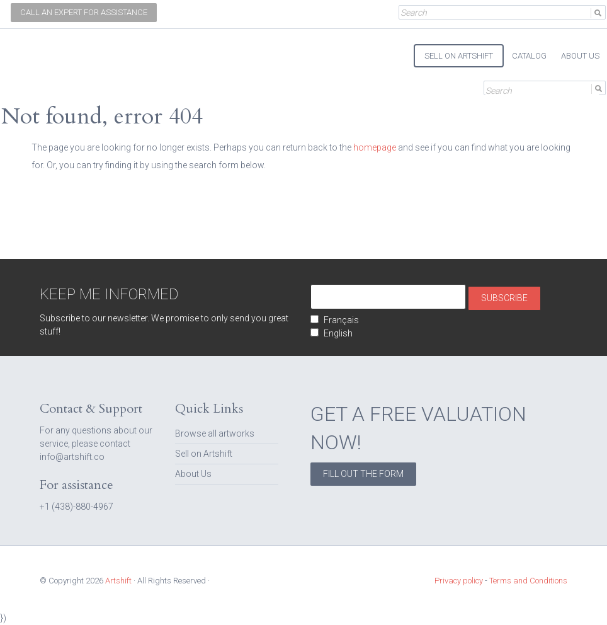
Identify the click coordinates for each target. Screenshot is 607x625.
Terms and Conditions (528, 580)
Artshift (32, 50)
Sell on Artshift (203, 454)
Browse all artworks (214, 433)
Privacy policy (458, 580)
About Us (193, 474)
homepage (374, 147)
